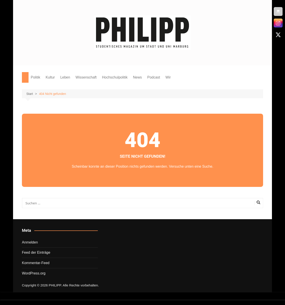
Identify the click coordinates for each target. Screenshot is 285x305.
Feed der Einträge (36, 252)
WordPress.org (33, 273)
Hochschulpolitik (115, 77)
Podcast (153, 77)
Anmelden (30, 242)
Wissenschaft (85, 77)
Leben (65, 77)
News (137, 77)
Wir (168, 77)
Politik (35, 77)
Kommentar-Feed (36, 263)
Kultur (50, 77)
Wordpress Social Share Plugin (121, 302)
